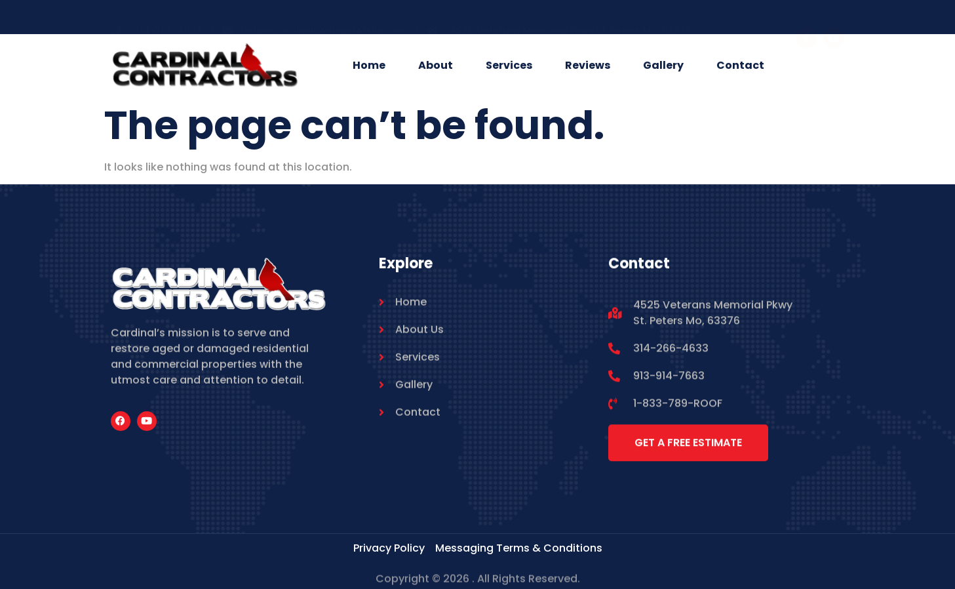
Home (369, 65)
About (435, 65)
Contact (740, 65)
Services (509, 65)
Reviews (587, 65)
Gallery (663, 65)
